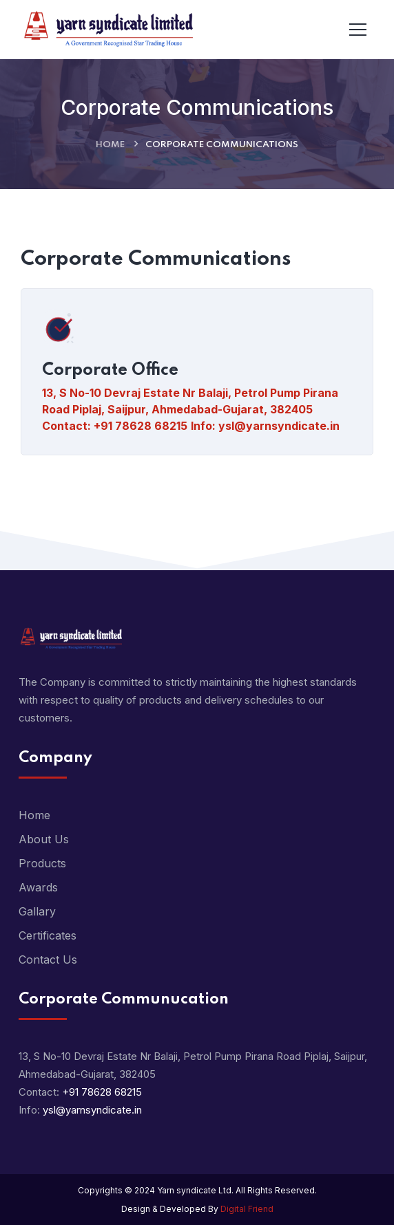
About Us (44, 839)
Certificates (47, 935)
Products (42, 863)
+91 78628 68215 (140, 426)
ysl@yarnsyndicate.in (279, 426)
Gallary (37, 911)
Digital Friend (246, 1209)
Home (110, 144)
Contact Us (48, 959)
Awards (38, 887)
